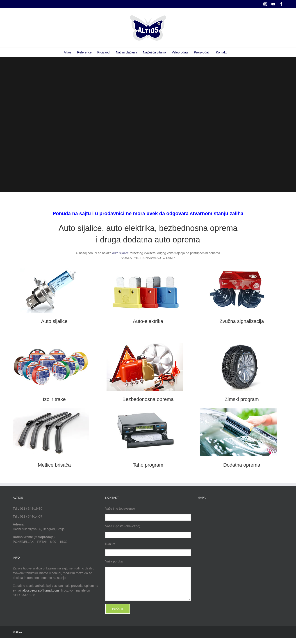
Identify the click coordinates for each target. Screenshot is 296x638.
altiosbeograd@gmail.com (40, 590)
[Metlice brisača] (51, 410)
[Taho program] (145, 410)
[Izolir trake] (51, 344)
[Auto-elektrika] (145, 266)
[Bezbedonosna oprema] (145, 344)
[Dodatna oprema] (238, 410)
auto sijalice (120, 253)
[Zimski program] (238, 344)
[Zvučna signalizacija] (238, 266)
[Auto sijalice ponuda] (51, 266)
